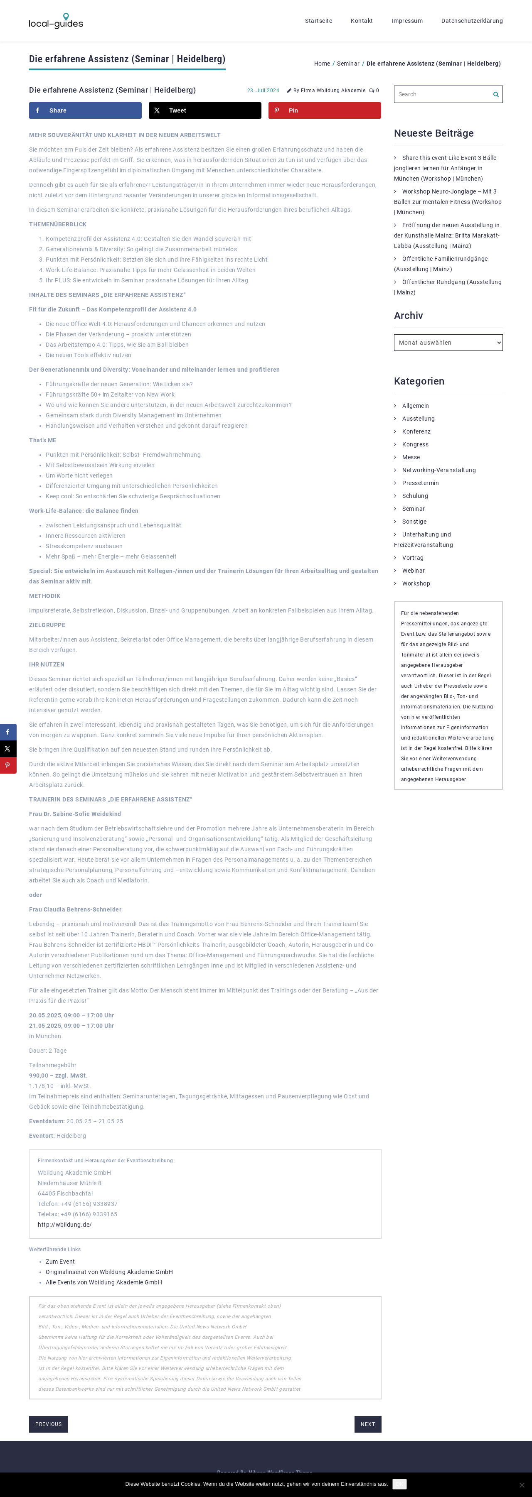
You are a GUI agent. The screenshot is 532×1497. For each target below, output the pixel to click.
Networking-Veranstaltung (439, 470)
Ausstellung (418, 418)
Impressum (407, 20)
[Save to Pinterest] (324, 110)
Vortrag (413, 557)
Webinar (413, 570)
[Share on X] (205, 110)
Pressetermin (420, 483)
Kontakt (362, 20)
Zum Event (60, 1261)
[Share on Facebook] (85, 110)
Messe (411, 457)
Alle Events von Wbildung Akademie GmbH (104, 1282)
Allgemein (415, 405)
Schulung (415, 495)
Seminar (348, 63)
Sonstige (414, 521)
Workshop (416, 583)
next (368, 1424)
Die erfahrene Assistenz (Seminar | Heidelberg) (112, 90)
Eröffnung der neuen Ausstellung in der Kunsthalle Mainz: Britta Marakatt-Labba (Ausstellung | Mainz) (447, 235)
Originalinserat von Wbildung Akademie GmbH (109, 1272)
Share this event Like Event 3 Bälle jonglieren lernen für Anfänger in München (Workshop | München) (445, 168)
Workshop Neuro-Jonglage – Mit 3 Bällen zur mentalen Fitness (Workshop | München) (448, 202)
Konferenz (416, 431)
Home (322, 63)
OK (400, 1484)
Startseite (318, 20)
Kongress (415, 444)
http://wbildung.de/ (65, 1224)
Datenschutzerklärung (472, 20)
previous (48, 1424)
